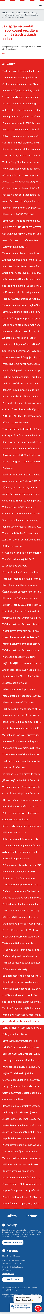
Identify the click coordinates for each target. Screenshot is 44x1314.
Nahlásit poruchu (13, 1242)
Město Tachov (7, 13)
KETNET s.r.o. (12, 1290)
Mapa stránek (8, 1274)
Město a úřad (21, 13)
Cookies (16, 1295)
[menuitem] (22, 71)
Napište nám (13, 1279)
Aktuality (33, 13)
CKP (3, 53)
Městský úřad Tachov (16, 1288)
